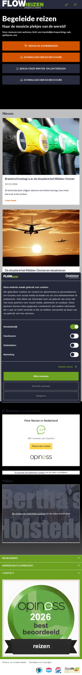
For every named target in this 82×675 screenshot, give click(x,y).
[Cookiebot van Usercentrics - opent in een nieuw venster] (65, 277)
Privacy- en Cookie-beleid (14, 662)
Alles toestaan (41, 376)
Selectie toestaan (41, 386)
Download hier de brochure (41, 57)
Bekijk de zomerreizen (41, 45)
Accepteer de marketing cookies (30, 472)
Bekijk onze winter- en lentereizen (41, 68)
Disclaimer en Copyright (40, 662)
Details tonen (65, 366)
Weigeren (41, 395)
